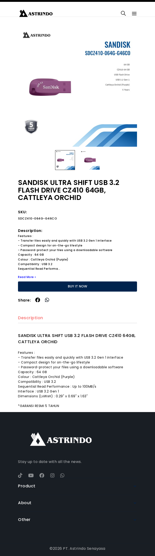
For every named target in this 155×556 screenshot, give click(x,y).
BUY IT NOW (77, 286)
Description (30, 318)
